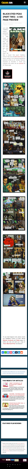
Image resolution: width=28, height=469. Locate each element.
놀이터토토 (6, 449)
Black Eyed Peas (18, 56)
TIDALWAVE (10, 24)
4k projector (19, 443)
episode (21, 63)
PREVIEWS (5, 24)
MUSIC (20, 23)
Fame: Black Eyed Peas (9, 343)
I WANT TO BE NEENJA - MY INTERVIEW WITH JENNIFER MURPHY (15, 384)
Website (5, 340)
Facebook (10, 340)
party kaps (7, 450)
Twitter (18, 340)
